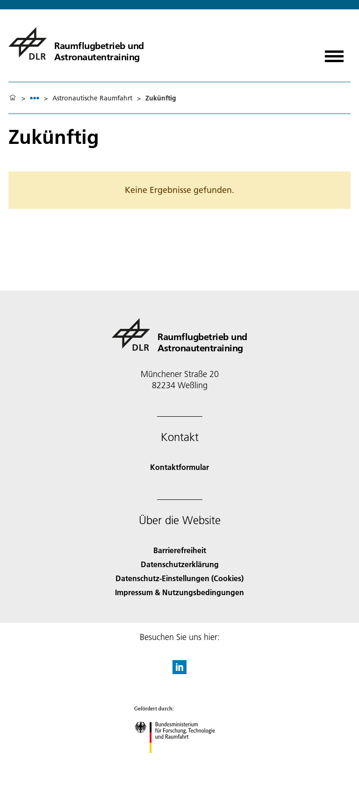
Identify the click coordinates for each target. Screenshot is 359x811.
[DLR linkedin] (179, 671)
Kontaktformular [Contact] (179, 467)
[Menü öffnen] (334, 53)
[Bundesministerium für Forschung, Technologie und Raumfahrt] (179, 761)
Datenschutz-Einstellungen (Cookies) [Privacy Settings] (179, 578)
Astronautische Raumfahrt (92, 98)
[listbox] (34, 98)
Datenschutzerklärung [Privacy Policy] (180, 564)
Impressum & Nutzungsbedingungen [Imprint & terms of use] (179, 592)
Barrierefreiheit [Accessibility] (179, 550)
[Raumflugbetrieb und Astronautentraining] (76, 43)
